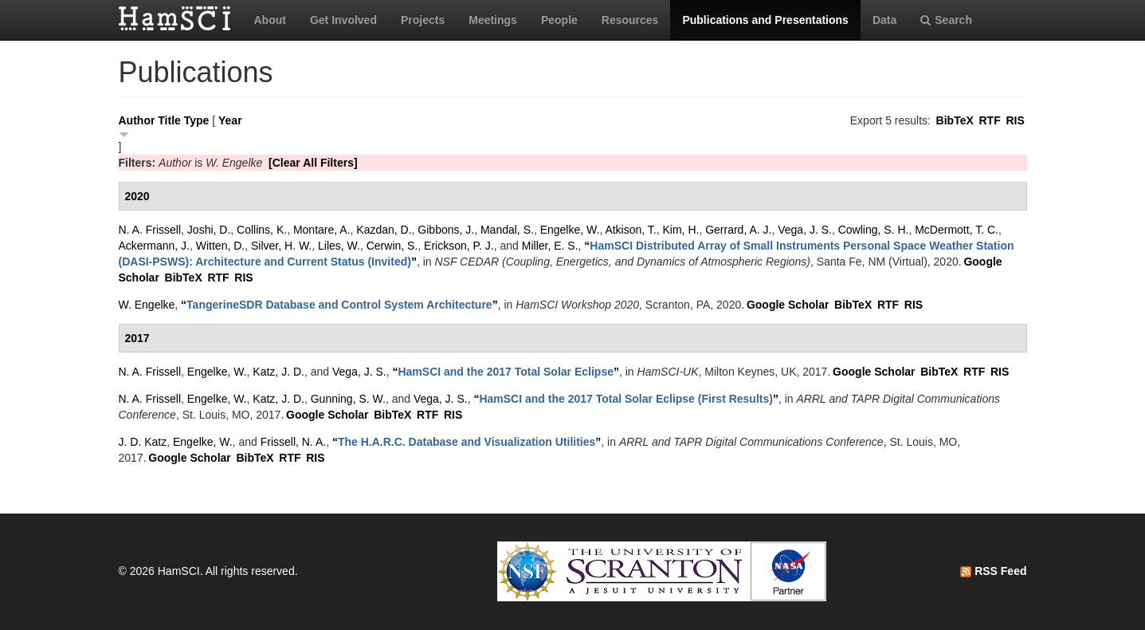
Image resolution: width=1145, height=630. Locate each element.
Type (197, 120)
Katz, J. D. (278, 371)
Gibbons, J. (446, 229)
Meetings (493, 20)
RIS (1015, 120)
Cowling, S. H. (873, 229)
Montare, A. (322, 229)
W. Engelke (147, 304)
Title (169, 120)
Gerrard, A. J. (738, 229)
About (270, 20)
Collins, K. (262, 229)
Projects (423, 20)
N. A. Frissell (150, 229)
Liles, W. (339, 245)
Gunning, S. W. (348, 398)
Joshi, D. (208, 229)
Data (884, 20)
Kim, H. (681, 229)
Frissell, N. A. (293, 441)
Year (230, 120)
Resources (630, 20)
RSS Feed (993, 571)
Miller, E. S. (550, 245)
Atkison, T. (630, 229)
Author (137, 120)
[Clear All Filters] (313, 162)
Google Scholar (788, 304)
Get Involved (343, 20)
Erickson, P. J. (459, 245)
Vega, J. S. (805, 229)
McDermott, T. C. (956, 229)
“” (339, 304)
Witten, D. (220, 245)
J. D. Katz (143, 441)
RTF (989, 120)
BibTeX (955, 120)
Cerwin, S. (392, 245)
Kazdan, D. (383, 229)
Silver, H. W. (281, 245)
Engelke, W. (570, 229)
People (559, 20)
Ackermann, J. (154, 245)
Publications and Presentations (765, 20)
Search (946, 20)
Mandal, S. (507, 229)
